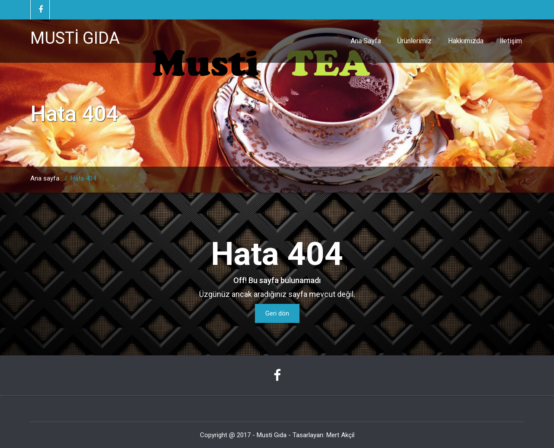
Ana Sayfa (366, 41)
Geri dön (277, 313)
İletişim (511, 41)
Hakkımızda (465, 41)
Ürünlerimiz (414, 41)
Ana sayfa (44, 178)
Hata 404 (83, 178)
